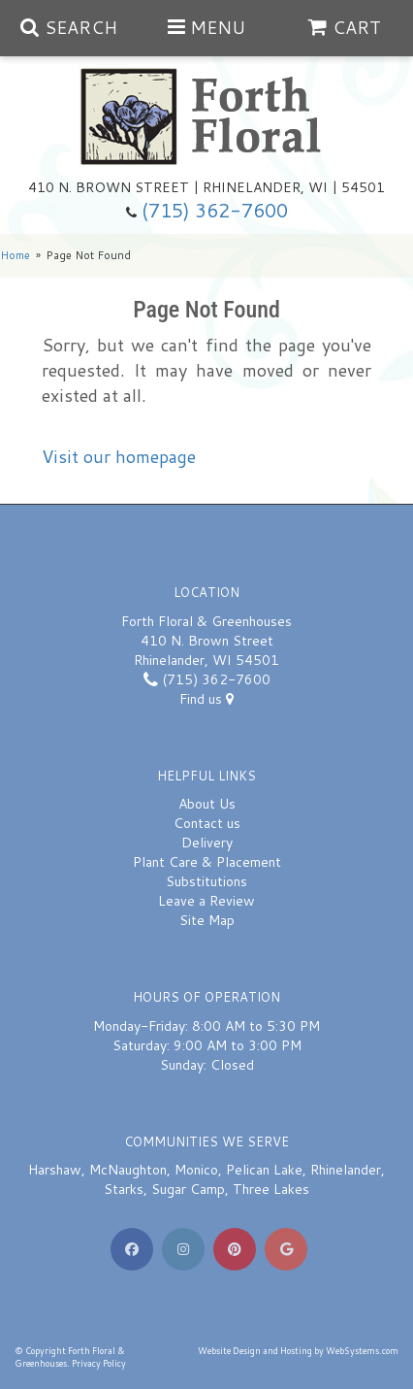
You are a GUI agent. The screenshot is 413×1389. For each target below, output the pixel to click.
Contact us (207, 823)
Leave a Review (206, 900)
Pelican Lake (264, 1169)
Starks (123, 1189)
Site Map (207, 920)
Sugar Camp (188, 1189)
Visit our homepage (119, 456)
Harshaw (54, 1169)
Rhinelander (345, 1169)
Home (15, 255)
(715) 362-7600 (215, 210)
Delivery (207, 842)
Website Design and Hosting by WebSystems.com (298, 1350)
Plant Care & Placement (207, 862)
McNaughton (128, 1169)
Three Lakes (271, 1189)
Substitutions (206, 881)
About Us (207, 803)
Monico (196, 1169)
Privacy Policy (99, 1363)
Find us (206, 699)
